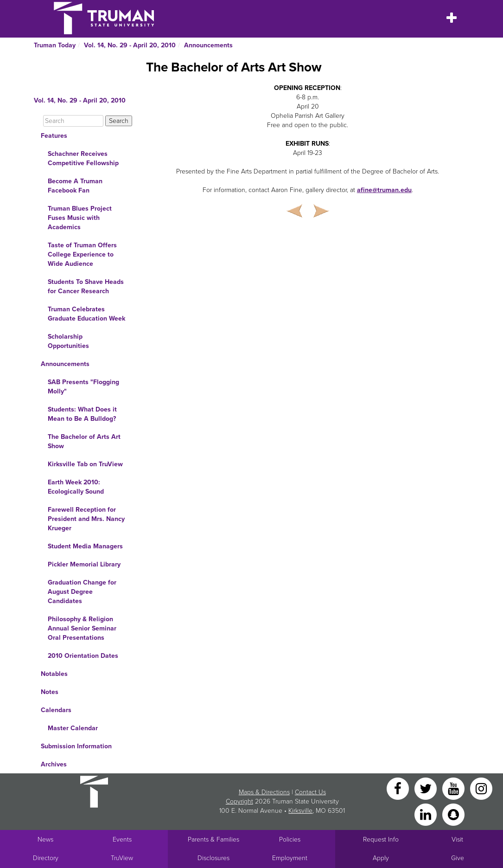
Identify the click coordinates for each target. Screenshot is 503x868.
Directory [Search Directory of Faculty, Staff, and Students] (45, 858)
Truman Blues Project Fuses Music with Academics (80, 218)
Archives (54, 764)
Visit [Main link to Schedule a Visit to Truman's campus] (457, 839)
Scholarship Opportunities (68, 341)
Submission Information (76, 746)
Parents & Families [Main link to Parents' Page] (213, 839)
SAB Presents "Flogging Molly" (83, 386)
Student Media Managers (85, 546)
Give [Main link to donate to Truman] (457, 858)
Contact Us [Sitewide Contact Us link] (310, 792)
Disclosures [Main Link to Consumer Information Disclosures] (213, 858)
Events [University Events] (122, 839)
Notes (49, 692)
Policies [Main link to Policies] (289, 839)
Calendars (56, 710)
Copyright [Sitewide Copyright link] (239, 801)
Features (54, 136)
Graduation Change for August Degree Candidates (82, 592)
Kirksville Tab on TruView (85, 464)
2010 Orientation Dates (83, 656)
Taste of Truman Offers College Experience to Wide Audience (82, 254)
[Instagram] (481, 788)
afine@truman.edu (384, 190)
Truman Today (55, 45)
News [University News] (45, 839)
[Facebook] (399, 788)
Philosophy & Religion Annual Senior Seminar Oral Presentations (82, 628)
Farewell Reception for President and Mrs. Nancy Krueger (86, 519)
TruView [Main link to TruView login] (122, 858)
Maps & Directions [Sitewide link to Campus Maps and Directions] (264, 792)
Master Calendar (73, 728)
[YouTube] (454, 788)
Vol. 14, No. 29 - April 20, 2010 (130, 45)
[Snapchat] (453, 814)
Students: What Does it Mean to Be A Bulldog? (82, 414)
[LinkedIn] (426, 814)
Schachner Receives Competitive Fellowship (83, 158)
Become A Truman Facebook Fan (75, 185)
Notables (54, 674)
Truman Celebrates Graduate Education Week (86, 313)
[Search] (73, 121)
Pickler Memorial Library (84, 564)
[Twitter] (426, 788)
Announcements (208, 45)
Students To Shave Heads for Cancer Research (86, 286)
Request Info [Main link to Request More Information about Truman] (381, 839)
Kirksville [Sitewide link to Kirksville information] (300, 811)
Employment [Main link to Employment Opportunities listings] (289, 858)
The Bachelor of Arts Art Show (84, 441)
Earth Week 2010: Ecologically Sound (76, 486)
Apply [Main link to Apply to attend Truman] (381, 858)
